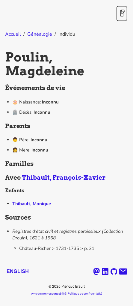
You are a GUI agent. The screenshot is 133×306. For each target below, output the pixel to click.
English (18, 271)
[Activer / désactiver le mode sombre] (122, 14)
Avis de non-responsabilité (48, 294)
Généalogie (39, 34)
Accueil (13, 34)
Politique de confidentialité (85, 294)
